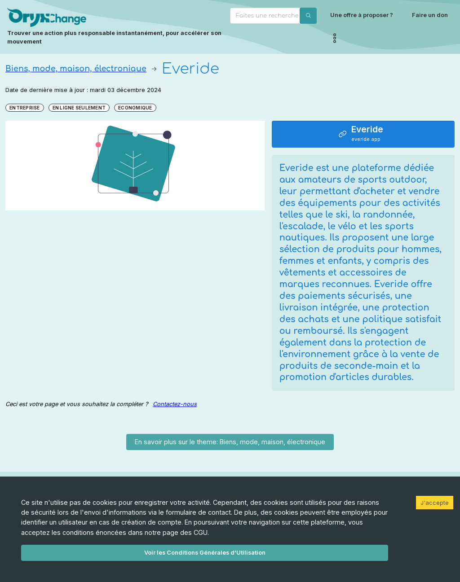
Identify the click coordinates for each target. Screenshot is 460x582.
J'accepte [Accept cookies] (434, 502)
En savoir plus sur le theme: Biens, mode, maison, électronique (230, 442)
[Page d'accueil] (115, 27)
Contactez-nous (175, 404)
